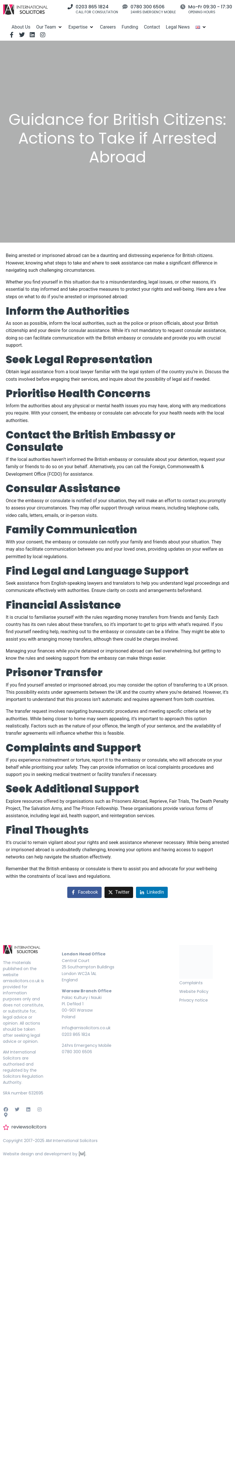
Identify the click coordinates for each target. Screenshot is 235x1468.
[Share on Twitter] (119, 892)
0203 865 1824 (92, 6)
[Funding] (130, 27)
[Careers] (108, 27)
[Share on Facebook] (84, 892)
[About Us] (21, 27)
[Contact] (152, 27)
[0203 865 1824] (70, 6)
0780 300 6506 (147, 6)
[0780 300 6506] (125, 6)
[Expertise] (81, 27)
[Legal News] (178, 27)
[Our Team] (49, 27)
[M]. (82, 1154)
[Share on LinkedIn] (152, 892)
